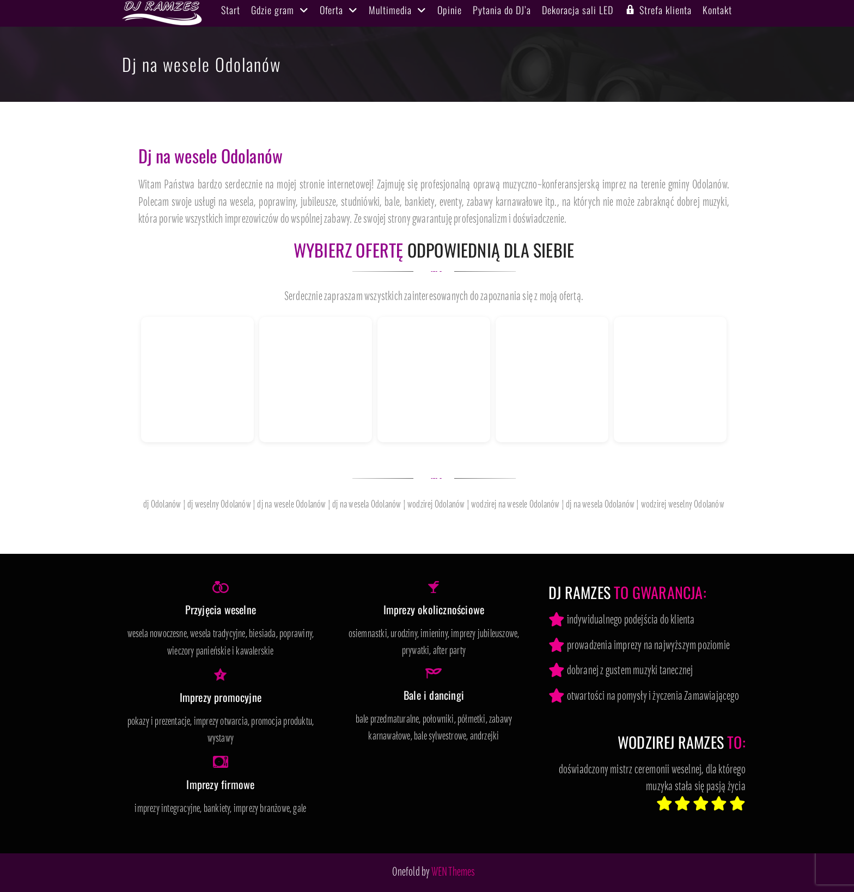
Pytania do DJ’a (502, 10)
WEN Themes (453, 872)
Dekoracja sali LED (577, 10)
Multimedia (390, 10)
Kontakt (717, 10)
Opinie (449, 10)
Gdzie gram (272, 10)
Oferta (331, 10)
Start (230, 10)
